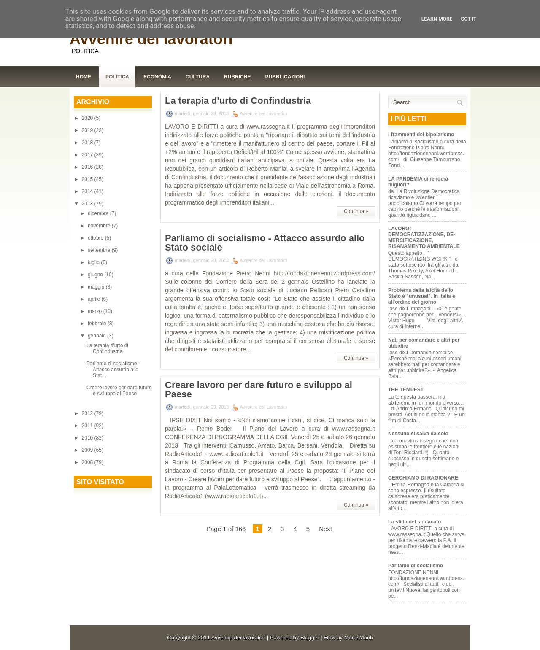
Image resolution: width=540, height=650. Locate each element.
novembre (100, 226)
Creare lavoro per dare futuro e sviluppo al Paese (119, 390)
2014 (88, 191)
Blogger (309, 637)
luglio (94, 262)
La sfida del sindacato (414, 522)
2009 (88, 450)
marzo (95, 311)
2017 (88, 155)
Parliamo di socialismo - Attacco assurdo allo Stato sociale (265, 243)
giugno (96, 275)
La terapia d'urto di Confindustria (107, 348)
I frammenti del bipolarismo (421, 135)
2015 (88, 179)
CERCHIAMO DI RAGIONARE (423, 478)
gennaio (97, 336)
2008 (88, 462)
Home (83, 77)
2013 (88, 204)
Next (325, 528)
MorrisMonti (358, 637)
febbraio (98, 323)
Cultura (198, 77)
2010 (88, 438)
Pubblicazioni (285, 77)
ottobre (96, 238)
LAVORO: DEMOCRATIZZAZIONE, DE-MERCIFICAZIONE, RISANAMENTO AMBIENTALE (424, 237)
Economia (157, 77)
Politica (117, 77)
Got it (468, 19)
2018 (88, 143)
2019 (88, 130)
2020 (88, 118)
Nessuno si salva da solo (418, 434)
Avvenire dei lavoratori (151, 39)
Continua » (356, 211)
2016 (88, 167)
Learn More (437, 19)
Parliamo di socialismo (415, 566)
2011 (88, 426)
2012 (88, 413)
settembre (100, 250)
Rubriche (237, 77)
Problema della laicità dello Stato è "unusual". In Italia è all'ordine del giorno (421, 296)
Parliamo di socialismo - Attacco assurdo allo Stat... (113, 369)
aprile (95, 299)
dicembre (99, 213)
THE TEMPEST (406, 390)
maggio (97, 287)
